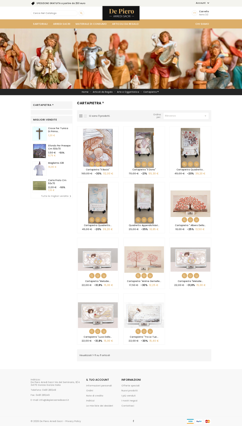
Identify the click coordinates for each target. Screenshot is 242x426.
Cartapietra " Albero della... (190, 225)
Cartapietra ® (43, 105)
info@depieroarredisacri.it (54, 400)
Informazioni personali (99, 385)
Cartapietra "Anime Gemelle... (144, 281)
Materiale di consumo (91, 24)
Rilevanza (186, 116)
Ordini (89, 390)
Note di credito (94, 395)
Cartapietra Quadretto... (190, 169)
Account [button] (203, 3)
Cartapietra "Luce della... (98, 336)
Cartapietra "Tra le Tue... (144, 336)
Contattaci (127, 405)
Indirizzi (90, 400)
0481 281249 (49, 389)
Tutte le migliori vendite (56, 196)
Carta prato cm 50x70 (57, 182)
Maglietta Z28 (56, 162)
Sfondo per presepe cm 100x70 (59, 147)
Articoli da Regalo (125, 24)
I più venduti (128, 395)
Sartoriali (40, 24)
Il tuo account (97, 380)
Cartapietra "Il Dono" (144, 169)
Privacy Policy (73, 421)
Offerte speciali (130, 385)
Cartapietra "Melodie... (98, 281)
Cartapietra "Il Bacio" (98, 169)
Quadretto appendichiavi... (144, 225)
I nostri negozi (129, 400)
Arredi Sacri (61, 24)
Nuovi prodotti (129, 390)
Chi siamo (202, 24)
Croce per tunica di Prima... (58, 130)
